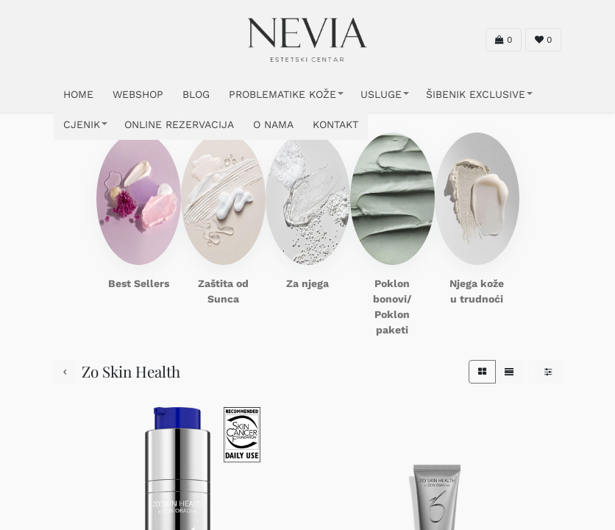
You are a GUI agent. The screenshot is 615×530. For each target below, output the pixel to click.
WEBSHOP (138, 94)
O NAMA (273, 124)
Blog (196, 94)
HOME (78, 94)
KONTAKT (335, 124)
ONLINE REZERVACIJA (179, 124)
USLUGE (381, 94)
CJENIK (81, 124)
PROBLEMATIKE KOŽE (282, 94)
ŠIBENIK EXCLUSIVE (475, 94)
